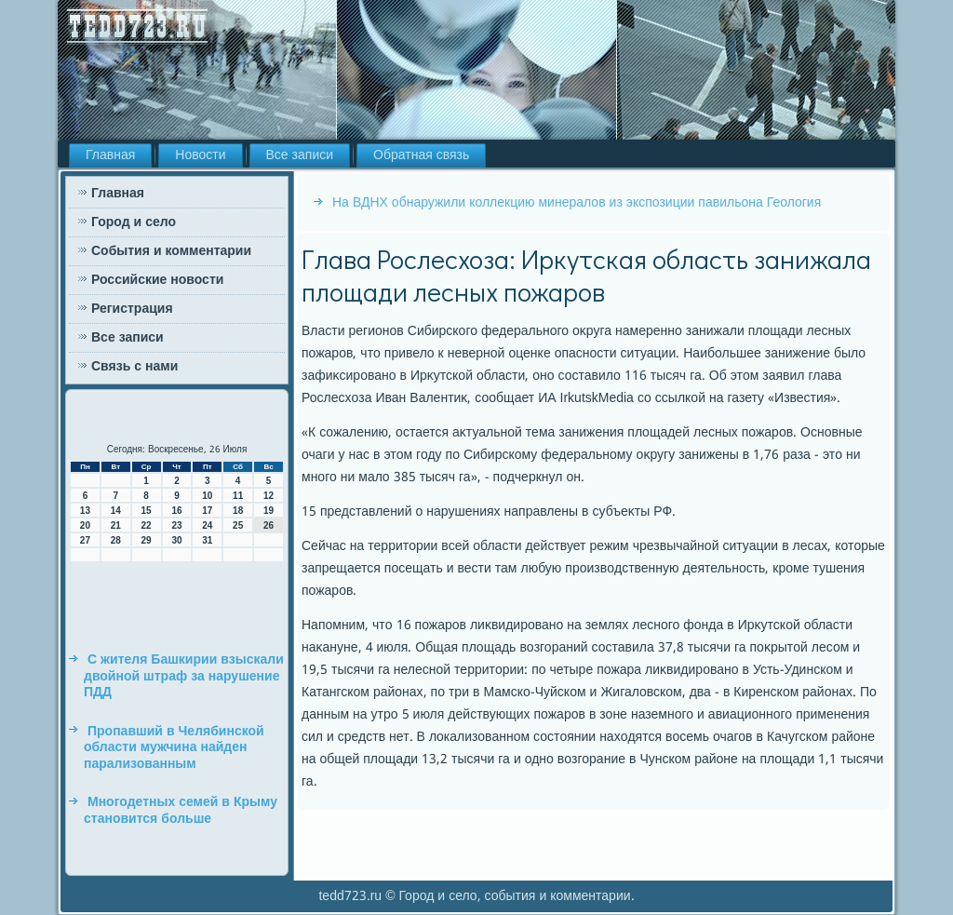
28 (116, 540)
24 (207, 525)
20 (85, 525)
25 (238, 525)
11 (238, 496)
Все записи (300, 155)
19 (268, 510)
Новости (200, 155)
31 (207, 540)
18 (238, 510)
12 (268, 496)
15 (146, 510)
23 (176, 525)
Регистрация (132, 309)
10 (207, 496)
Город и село (133, 222)
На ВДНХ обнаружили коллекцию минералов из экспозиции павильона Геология (576, 203)
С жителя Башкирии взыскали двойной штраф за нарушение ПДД (184, 676)
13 (85, 510)
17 (207, 510)
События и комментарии (171, 251)
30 (176, 540)
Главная (110, 155)
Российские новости (157, 280)
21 (116, 525)
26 (268, 525)
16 (176, 510)
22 (146, 525)
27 (85, 540)
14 (116, 510)
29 (146, 540)
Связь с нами (134, 367)
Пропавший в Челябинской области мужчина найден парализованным (174, 747)
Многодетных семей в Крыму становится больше (180, 810)
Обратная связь (421, 155)
